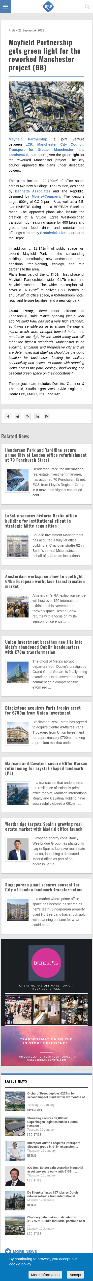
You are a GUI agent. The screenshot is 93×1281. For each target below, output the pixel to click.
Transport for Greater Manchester (41, 150)
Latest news (16, 1081)
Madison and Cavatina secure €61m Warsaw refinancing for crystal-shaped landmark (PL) (46, 768)
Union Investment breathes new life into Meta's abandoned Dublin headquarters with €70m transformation (44, 647)
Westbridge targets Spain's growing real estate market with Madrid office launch (44, 826)
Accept (75, 1275)
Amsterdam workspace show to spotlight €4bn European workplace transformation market (45, 581)
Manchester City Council (60, 144)
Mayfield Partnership (28, 139)
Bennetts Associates (33, 191)
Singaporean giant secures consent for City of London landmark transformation (44, 887)
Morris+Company (46, 196)
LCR (29, 144)
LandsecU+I (18, 155)
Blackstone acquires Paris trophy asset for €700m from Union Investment (43, 710)
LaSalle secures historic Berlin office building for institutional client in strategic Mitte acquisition (41, 520)
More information (45, 1275)
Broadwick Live (53, 233)
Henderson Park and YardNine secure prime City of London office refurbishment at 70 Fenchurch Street (46, 455)
